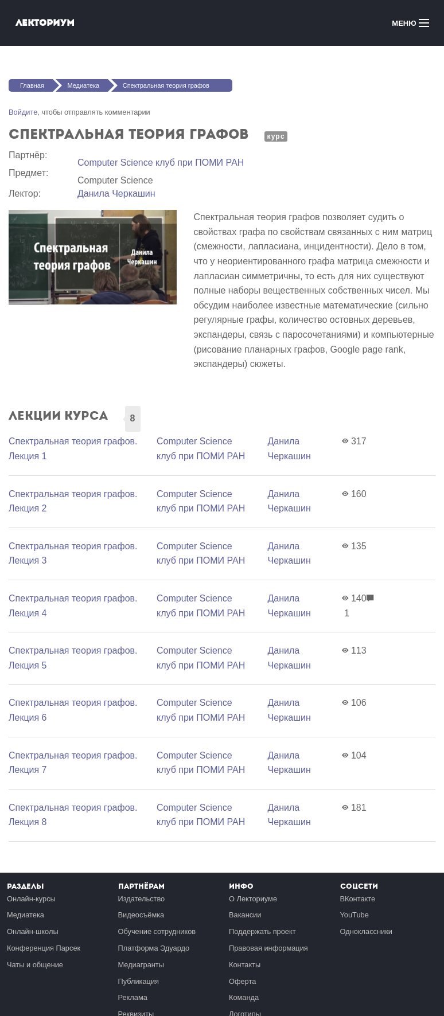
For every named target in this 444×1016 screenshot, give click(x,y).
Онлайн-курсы (31, 898)
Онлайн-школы (33, 931)
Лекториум (45, 22)
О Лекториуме (253, 898)
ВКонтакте (358, 898)
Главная (32, 85)
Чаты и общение (35, 964)
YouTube (354, 915)
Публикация (138, 981)
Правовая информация (268, 948)
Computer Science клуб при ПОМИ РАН (160, 162)
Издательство (141, 898)
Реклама (132, 997)
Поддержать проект (262, 931)
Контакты (244, 964)
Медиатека (83, 85)
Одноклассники (366, 931)
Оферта (242, 981)
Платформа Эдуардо (154, 948)
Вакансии (245, 915)
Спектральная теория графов (166, 85)
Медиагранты (141, 964)
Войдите (23, 112)
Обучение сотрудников (157, 931)
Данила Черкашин (116, 193)
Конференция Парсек (43, 948)
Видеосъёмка (141, 915)
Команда (244, 997)
